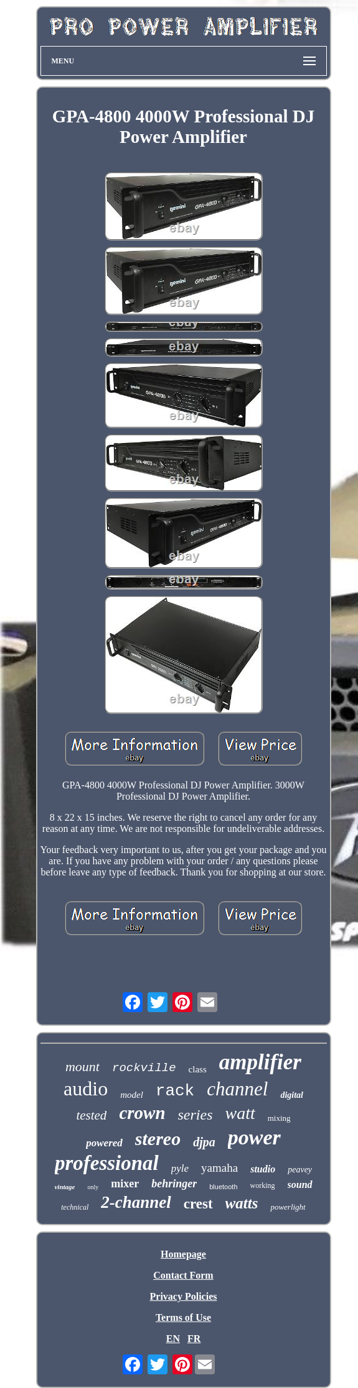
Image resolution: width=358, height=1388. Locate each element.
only (92, 1187)
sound (300, 1184)
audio (86, 1088)
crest (198, 1204)
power (254, 1137)
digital (291, 1095)
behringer (174, 1183)
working (262, 1185)
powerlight (287, 1207)
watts (241, 1203)
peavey (300, 1169)
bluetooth (223, 1186)
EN (173, 1338)
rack (175, 1091)
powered (104, 1143)
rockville (144, 1068)
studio (262, 1169)
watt (240, 1113)
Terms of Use (183, 1317)
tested (91, 1115)
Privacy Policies (183, 1296)
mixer (125, 1183)
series (195, 1115)
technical (74, 1207)
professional (107, 1163)
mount (82, 1066)
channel (237, 1089)
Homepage (183, 1254)
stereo (158, 1138)
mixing (279, 1118)
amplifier (260, 1062)
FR (193, 1338)
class (198, 1069)
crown (142, 1113)
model (131, 1095)
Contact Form (183, 1275)
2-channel (136, 1202)
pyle (180, 1168)
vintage (64, 1186)
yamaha (219, 1167)
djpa (204, 1142)
